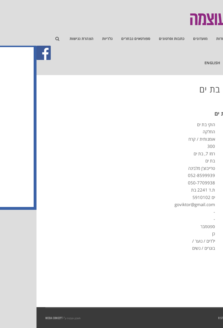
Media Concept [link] (17, 318)
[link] (215, 36)
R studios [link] (187, 318)
